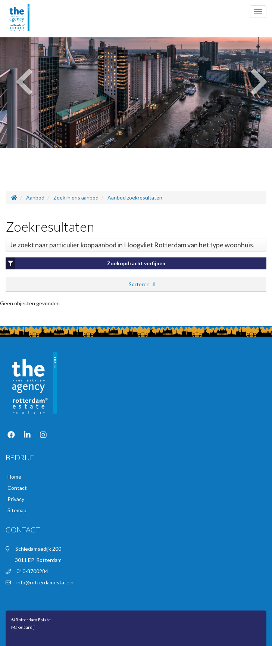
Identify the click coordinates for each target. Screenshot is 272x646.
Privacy (15, 499)
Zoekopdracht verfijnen (85, 263)
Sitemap (16, 510)
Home (14, 476)
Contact (17, 488)
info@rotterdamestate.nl (45, 582)
